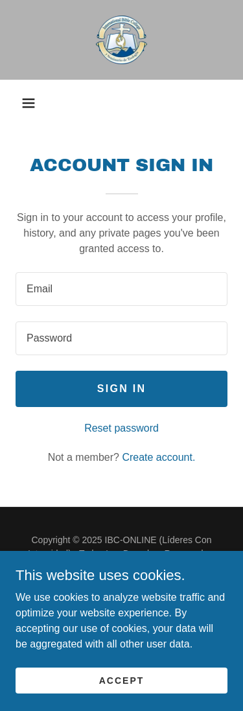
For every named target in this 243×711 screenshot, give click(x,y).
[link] (122, 40)
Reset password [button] (121, 428)
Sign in (121, 388)
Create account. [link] (158, 457)
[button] (28, 103)
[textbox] (121, 289)
